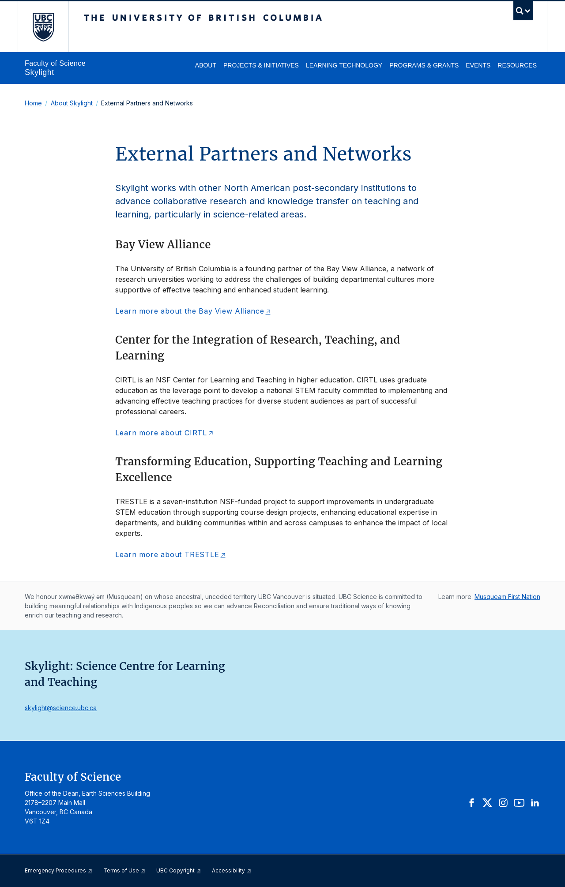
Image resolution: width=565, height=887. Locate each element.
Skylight (39, 72)
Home (33, 103)
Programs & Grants (424, 65)
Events (478, 65)
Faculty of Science (55, 63)
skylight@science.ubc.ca (61, 707)
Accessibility (232, 870)
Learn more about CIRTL (161, 432)
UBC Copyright (178, 870)
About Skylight (72, 103)
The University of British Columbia (43, 26)
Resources (517, 65)
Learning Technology (344, 65)
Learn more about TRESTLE (167, 554)
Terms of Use (124, 870)
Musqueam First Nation (507, 596)
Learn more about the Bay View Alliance (189, 311)
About (205, 65)
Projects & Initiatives (261, 65)
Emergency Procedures (59, 870)
